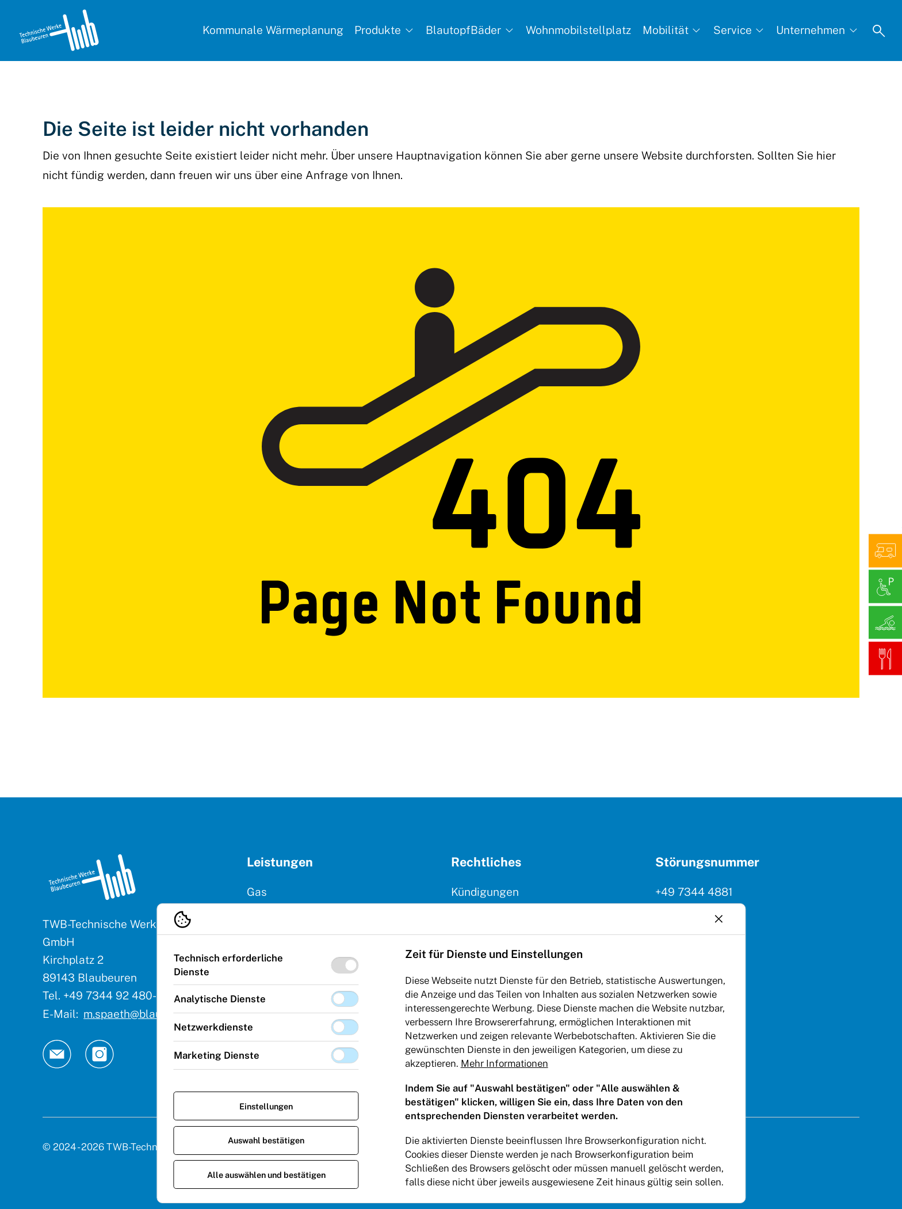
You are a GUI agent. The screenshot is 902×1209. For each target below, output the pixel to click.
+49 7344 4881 (694, 891)
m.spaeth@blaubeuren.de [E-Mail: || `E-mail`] (147, 1014)
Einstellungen (266, 1106)
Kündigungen (485, 891)
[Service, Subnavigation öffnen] (739, 30)
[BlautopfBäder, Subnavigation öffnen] (470, 30)
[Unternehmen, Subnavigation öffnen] (817, 30)
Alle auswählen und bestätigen (266, 1175)
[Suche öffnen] (879, 30)
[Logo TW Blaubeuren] (59, 30)
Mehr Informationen (504, 1063)
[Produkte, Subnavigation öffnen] (384, 30)
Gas (257, 891)
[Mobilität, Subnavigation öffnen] (672, 30)
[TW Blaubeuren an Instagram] (99, 1054)
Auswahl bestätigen (266, 1140)
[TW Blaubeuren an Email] (57, 1054)
